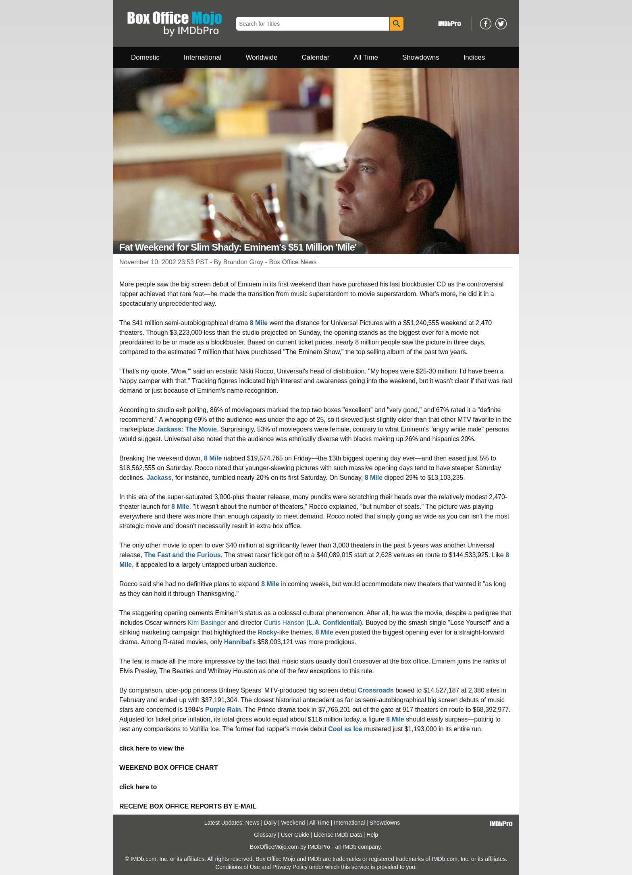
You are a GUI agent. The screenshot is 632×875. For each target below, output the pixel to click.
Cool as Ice (345, 729)
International (203, 57)
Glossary (265, 834)
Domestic (145, 57)
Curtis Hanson (284, 622)
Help (372, 834)
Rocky (267, 632)
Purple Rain (223, 709)
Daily (270, 822)
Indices (474, 57)
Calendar (316, 57)
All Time (366, 57)
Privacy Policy (290, 867)
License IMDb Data (338, 834)
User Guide (295, 834)
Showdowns (420, 57)
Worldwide (261, 57)
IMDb (349, 847)
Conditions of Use (237, 867)
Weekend (293, 822)
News (252, 822)
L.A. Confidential (334, 622)
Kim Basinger (207, 622)
